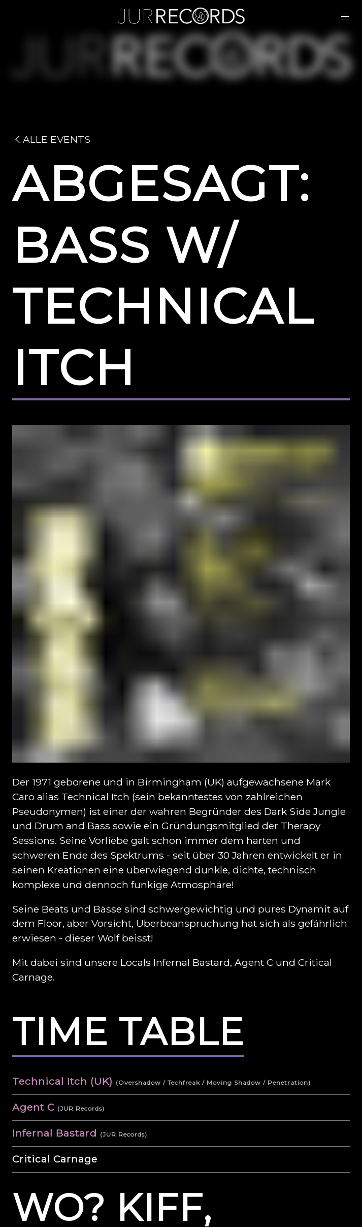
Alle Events (51, 139)
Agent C (33, 1107)
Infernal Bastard (54, 1133)
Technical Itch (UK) (62, 1081)
